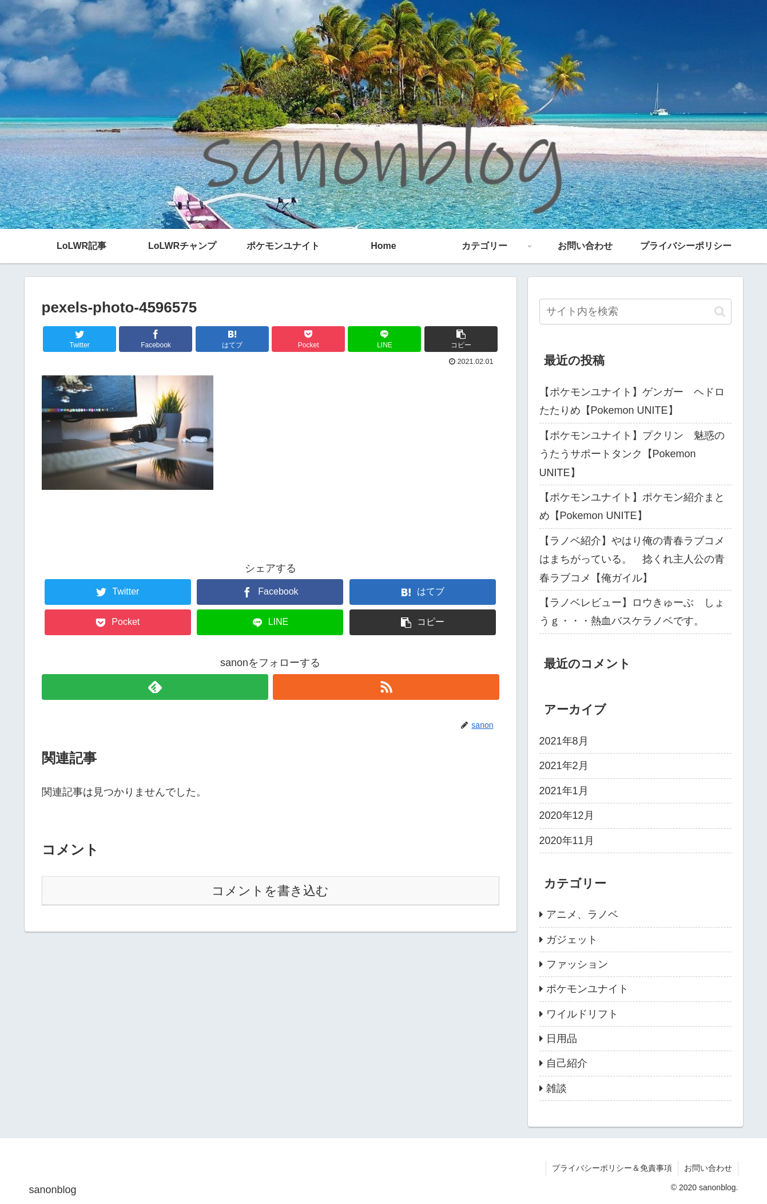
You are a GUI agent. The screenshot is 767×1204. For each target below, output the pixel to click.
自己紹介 (566, 1063)
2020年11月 (566, 840)
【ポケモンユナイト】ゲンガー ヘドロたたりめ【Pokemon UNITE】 (632, 401)
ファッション (577, 964)
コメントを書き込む (270, 891)
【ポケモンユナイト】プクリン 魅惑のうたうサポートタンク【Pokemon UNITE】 (632, 454)
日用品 (561, 1038)
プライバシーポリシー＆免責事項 (612, 1168)
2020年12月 (566, 815)
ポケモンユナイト (587, 989)
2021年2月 (564, 765)
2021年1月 (564, 791)
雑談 (556, 1088)
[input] (635, 311)
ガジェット (572, 939)
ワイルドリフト (582, 1014)
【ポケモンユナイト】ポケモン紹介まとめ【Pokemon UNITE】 (632, 506)
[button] (720, 311)
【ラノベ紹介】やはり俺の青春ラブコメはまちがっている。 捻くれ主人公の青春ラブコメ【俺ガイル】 (632, 559)
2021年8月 (564, 741)
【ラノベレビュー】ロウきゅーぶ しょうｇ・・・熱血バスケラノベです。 (632, 612)
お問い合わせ (708, 1168)
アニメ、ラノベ (582, 914)
